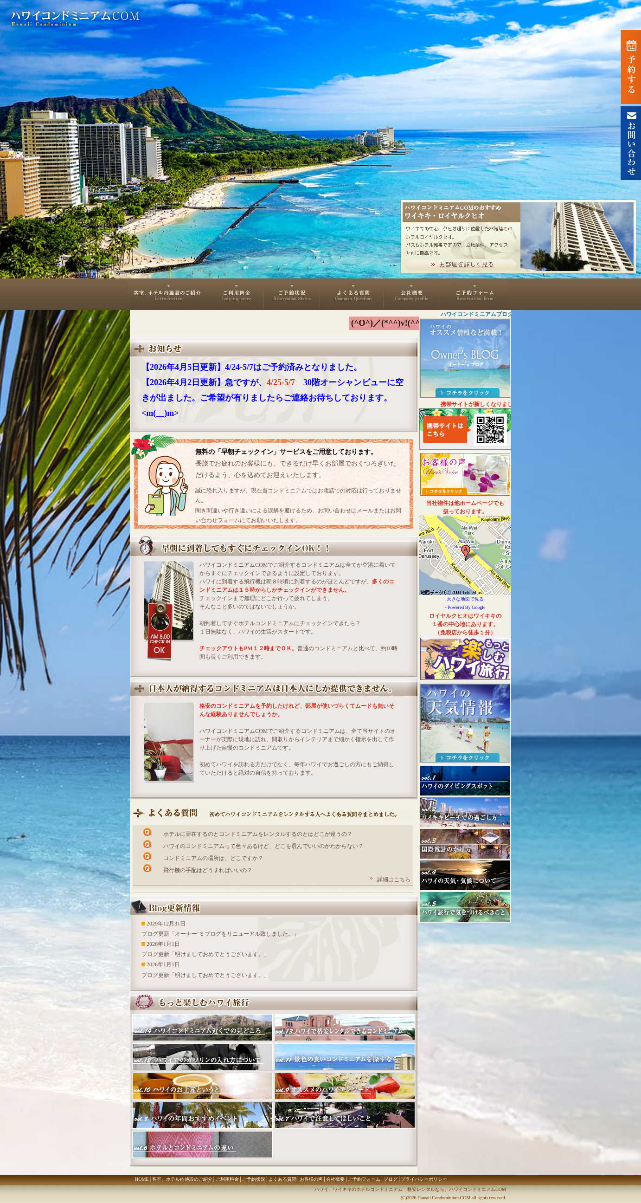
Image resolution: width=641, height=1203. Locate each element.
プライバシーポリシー (424, 1179)
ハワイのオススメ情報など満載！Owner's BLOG (465, 358)
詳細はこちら (393, 879)
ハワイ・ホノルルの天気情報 (465, 723)
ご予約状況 (292, 294)
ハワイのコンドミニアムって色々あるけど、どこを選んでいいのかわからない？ (263, 846)
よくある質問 (352, 294)
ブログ (390, 1179)
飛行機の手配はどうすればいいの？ (207, 870)
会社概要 (411, 294)
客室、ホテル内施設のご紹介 (168, 294)
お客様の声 (311, 1179)
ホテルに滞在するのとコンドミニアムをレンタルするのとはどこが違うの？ (258, 834)
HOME (141, 1179)
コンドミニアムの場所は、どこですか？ (213, 858)
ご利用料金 (236, 294)
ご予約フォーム (473, 294)
